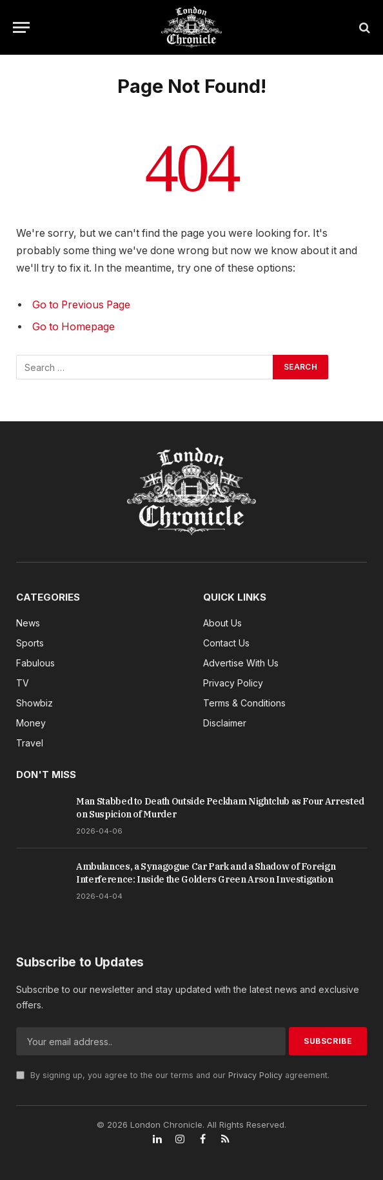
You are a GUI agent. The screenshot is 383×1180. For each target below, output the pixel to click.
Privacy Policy (255, 1075)
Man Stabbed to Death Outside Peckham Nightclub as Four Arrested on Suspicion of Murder (220, 807)
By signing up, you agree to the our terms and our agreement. (172, 1075)
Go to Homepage (73, 327)
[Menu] (21, 27)
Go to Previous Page (81, 305)
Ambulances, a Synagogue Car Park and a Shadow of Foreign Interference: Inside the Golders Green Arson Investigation (205, 873)
